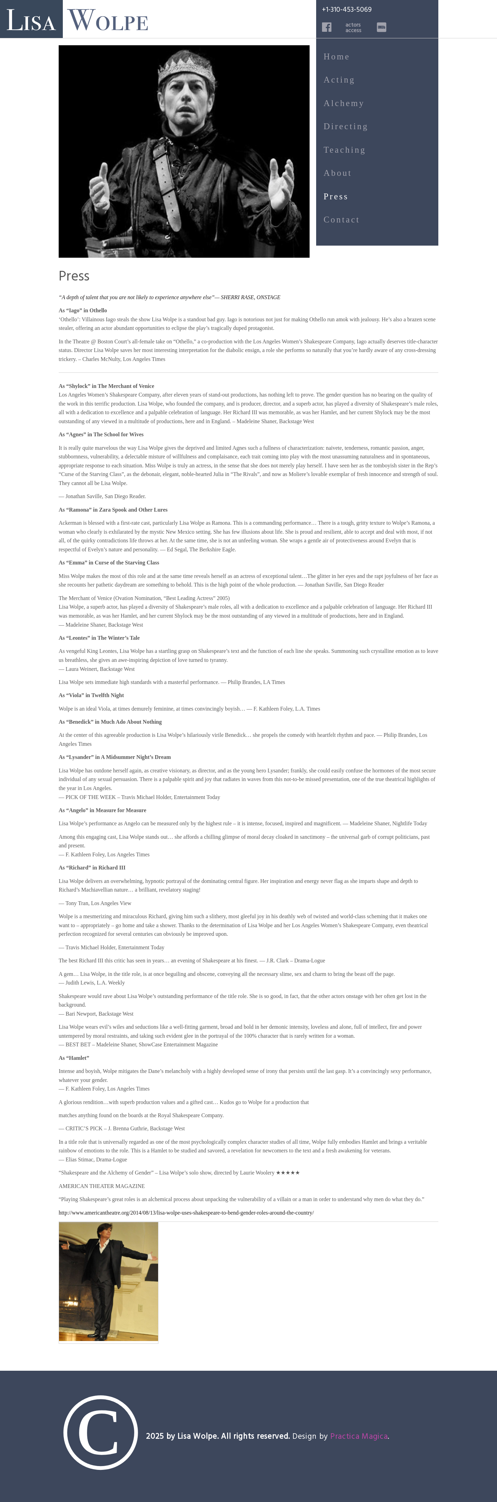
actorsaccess (353, 27)
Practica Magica (359, 1436)
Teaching (344, 149)
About (337, 173)
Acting (339, 79)
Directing (345, 126)
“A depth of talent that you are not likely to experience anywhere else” (137, 297)
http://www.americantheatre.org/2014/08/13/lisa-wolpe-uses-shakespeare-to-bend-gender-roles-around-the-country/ (186, 1213)
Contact (341, 219)
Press (336, 196)
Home (336, 56)
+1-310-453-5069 (347, 9)
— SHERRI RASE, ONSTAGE (248, 297)
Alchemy (344, 103)
